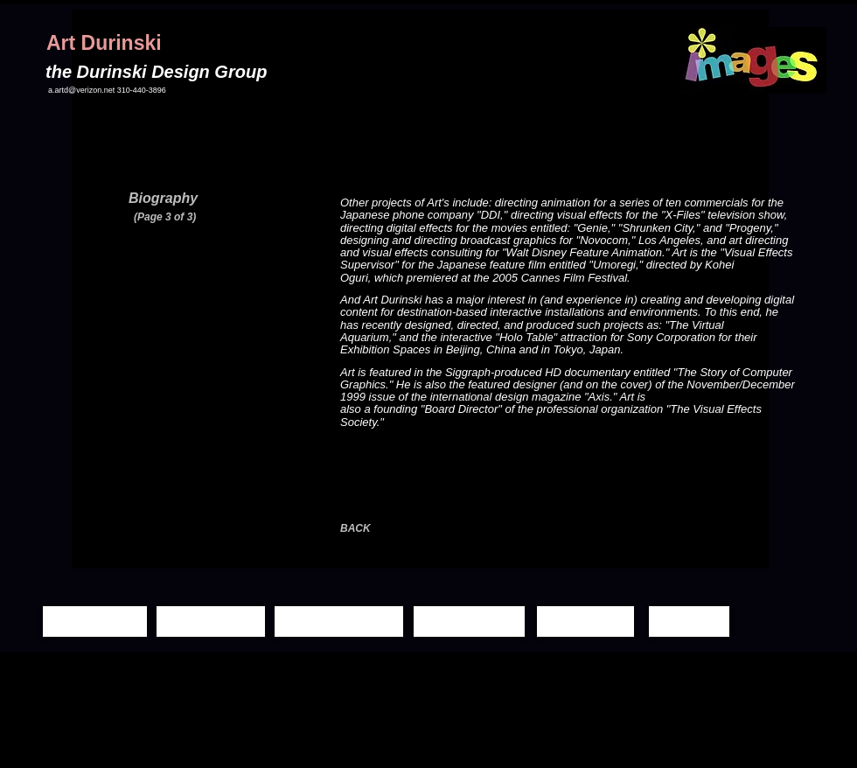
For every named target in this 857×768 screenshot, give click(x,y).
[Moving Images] (339, 621)
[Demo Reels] (469, 621)
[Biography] (585, 621)
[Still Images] (211, 621)
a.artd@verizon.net (81, 90)
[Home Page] (95, 621)
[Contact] (689, 621)
